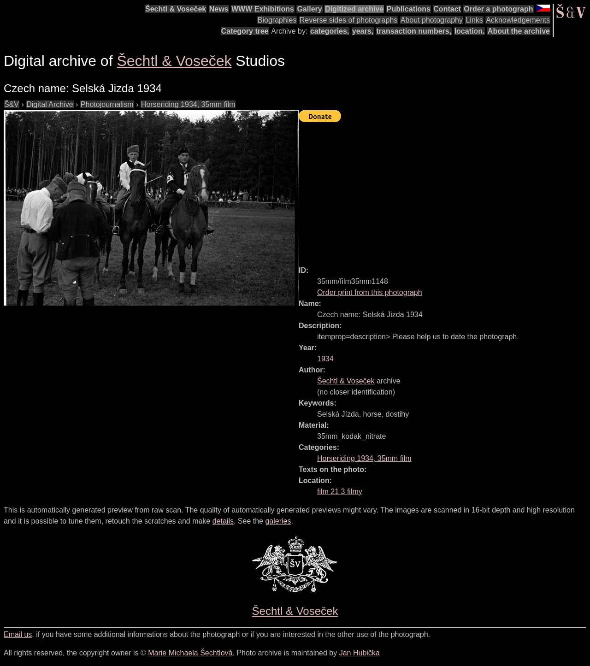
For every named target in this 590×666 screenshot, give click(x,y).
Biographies (277, 20)
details (223, 521)
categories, (329, 31)
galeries (278, 521)
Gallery (309, 9)
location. (469, 31)
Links (474, 20)
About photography (432, 20)
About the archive (519, 31)
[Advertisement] (444, 189)
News (219, 9)
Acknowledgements (518, 20)
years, (362, 31)
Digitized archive (354, 9)
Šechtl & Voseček (175, 9)
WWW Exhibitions (262, 9)
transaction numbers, (413, 31)
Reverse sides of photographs (349, 20)
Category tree (245, 31)
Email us (18, 634)
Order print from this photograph (369, 292)
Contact (447, 9)
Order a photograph (498, 9)
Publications (409, 9)
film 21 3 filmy (339, 491)
